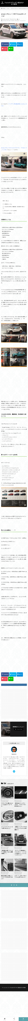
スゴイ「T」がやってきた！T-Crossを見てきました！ (21, 876)
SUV (9, 20)
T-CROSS (12, 20)
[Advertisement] (14, 68)
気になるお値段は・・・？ (8, 213)
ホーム (4, 1019)
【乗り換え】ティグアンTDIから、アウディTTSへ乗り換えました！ (20, 805)
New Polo (4, 20)
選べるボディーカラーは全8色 (9, 210)
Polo (7, 20)
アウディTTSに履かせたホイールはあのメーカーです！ (7, 805)
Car (8, 8)
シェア (14, 1019)
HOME (3, 8)
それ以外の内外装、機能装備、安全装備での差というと (13, 207)
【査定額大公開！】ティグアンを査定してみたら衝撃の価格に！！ (7, 852)
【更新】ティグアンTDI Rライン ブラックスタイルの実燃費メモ (21, 828)
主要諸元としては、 (7, 204)
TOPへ (23, 1019)
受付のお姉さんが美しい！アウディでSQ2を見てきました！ (7, 877)
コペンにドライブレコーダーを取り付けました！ (7, 827)
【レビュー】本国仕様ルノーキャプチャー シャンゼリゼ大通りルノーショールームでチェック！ (20, 853)
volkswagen (16, 20)
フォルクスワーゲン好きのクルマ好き (14, 3)
